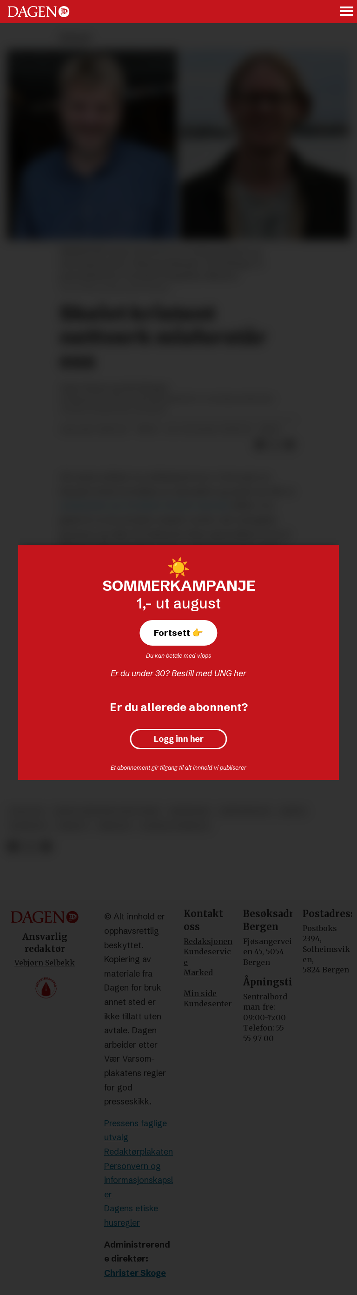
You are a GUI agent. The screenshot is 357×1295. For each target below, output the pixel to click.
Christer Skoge (135, 1273)
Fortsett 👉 (178, 632)
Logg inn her (179, 739)
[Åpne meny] (347, 12)
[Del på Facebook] (260, 445)
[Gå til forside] (38, 12)
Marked (198, 972)
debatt (72, 826)
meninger (190, 811)
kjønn (293, 811)
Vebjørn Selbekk (44, 962)
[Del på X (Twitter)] (275, 445)
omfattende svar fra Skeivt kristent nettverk (145, 505)
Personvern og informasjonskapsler (138, 1180)
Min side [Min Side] (200, 993)
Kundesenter (208, 1003)
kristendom (245, 811)
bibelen (114, 826)
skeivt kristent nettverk (107, 811)
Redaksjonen (208, 941)
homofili (28, 826)
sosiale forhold (175, 826)
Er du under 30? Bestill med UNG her (178, 673)
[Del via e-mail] (290, 445)
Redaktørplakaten (138, 1151)
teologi (26, 811)
